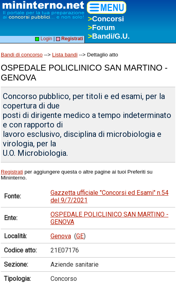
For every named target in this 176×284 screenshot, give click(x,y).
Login (43, 38)
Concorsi (106, 19)
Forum (101, 27)
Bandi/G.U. (108, 36)
